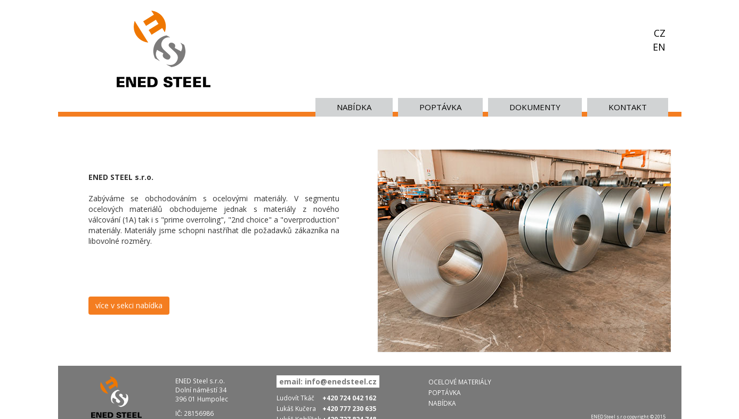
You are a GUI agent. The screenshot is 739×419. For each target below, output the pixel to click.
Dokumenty (535, 107)
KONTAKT (627, 107)
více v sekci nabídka (129, 305)
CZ (659, 33)
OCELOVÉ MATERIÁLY (459, 381)
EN (659, 46)
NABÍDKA (354, 107)
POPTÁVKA (440, 107)
